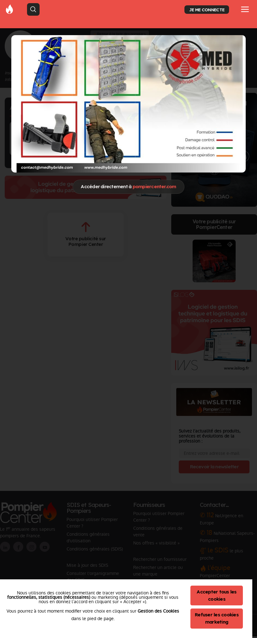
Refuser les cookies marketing (216, 618)
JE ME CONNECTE (206, 9)
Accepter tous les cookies (216, 595)
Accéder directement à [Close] (128, 186)
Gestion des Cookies (158, 611)
